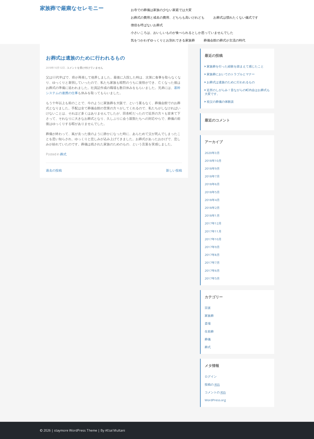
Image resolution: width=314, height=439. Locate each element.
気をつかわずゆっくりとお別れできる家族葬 (163, 40)
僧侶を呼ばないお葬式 (147, 25)
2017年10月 (213, 239)
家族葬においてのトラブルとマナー (231, 74)
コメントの (215, 392)
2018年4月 (212, 200)
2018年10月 (213, 161)
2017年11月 (213, 231)
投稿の (212, 384)
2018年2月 (212, 208)
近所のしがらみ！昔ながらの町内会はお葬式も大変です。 (237, 92)
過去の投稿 (54, 170)
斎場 (208, 323)
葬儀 (208, 339)
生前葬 (209, 331)
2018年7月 (212, 176)
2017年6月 (212, 270)
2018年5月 (212, 192)
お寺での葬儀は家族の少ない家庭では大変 (161, 10)
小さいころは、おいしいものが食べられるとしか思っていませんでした (182, 32)
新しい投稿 (174, 170)
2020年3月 (212, 153)
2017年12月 (213, 223)
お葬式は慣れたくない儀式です (235, 17)
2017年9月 (212, 247)
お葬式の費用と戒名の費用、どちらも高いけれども (167, 17)
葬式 (63, 154)
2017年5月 (212, 278)
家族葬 (209, 315)
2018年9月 (212, 168)
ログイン (211, 376)
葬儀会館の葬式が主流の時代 (224, 40)
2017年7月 (212, 262)
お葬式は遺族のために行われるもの (85, 57)
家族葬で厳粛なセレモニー (72, 8)
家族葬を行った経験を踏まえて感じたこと (235, 66)
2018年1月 (212, 215)
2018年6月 (212, 184)
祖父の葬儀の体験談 (220, 101)
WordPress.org (215, 400)
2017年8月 (212, 255)
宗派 (208, 308)
